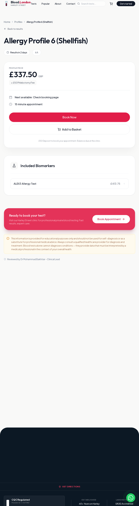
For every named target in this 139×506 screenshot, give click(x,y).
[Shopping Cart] (111, 3)
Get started (126, 3)
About (58, 3)
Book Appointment (111, 219)
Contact (70, 3)
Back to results (13, 28)
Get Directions (69, 486)
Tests (33, 3)
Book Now (69, 117)
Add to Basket (69, 129)
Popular (46, 3)
